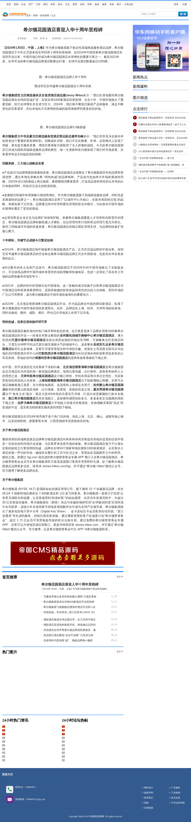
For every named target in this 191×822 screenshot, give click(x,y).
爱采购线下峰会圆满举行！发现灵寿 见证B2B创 (162, 117)
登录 (176, 4)
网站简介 (148, 787)
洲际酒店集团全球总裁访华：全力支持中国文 (69, 619)
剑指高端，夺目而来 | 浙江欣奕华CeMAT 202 (69, 612)
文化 (67, 4)
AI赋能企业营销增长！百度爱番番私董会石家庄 (162, 144)
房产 (31, 4)
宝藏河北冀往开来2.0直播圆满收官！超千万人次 (162, 124)
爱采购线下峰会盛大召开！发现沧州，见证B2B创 (162, 138)
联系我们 (148, 797)
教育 (75, 4)
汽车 (38, 4)
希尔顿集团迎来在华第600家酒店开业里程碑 (68, 601)
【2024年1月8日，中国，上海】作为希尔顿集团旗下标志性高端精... (74, 589)
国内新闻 (44, 15)
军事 (89, 4)
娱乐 (60, 4)
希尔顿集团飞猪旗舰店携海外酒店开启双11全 (69, 607)
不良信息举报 (178, 802)
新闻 (16, 4)
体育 (53, 4)
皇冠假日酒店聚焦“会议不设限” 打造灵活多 (68, 635)
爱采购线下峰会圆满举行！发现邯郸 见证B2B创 (162, 131)
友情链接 (148, 808)
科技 (82, 4)
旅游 (97, 4)
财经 (45, 4)
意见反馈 (175, 797)
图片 (119, 4)
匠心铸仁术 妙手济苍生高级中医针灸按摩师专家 (162, 178)
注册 (184, 4)
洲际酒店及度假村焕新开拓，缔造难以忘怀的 (69, 624)
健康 (104, 4)
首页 (9, 4)
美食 (111, 4)
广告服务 (175, 787)
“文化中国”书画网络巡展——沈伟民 (156, 171)
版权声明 (148, 792)
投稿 (146, 802)
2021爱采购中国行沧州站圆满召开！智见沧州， (161, 151)
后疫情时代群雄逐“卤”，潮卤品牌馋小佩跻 (68, 640)
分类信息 (128, 4)
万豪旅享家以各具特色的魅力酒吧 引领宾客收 (69, 596)
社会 (23, 4)
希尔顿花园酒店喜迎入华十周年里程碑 (69, 584)
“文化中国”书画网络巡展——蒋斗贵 (156, 158)
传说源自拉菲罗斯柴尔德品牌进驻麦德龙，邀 (69, 630)
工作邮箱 (175, 792)
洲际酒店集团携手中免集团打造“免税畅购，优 (161, 165)
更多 (119, 576)
